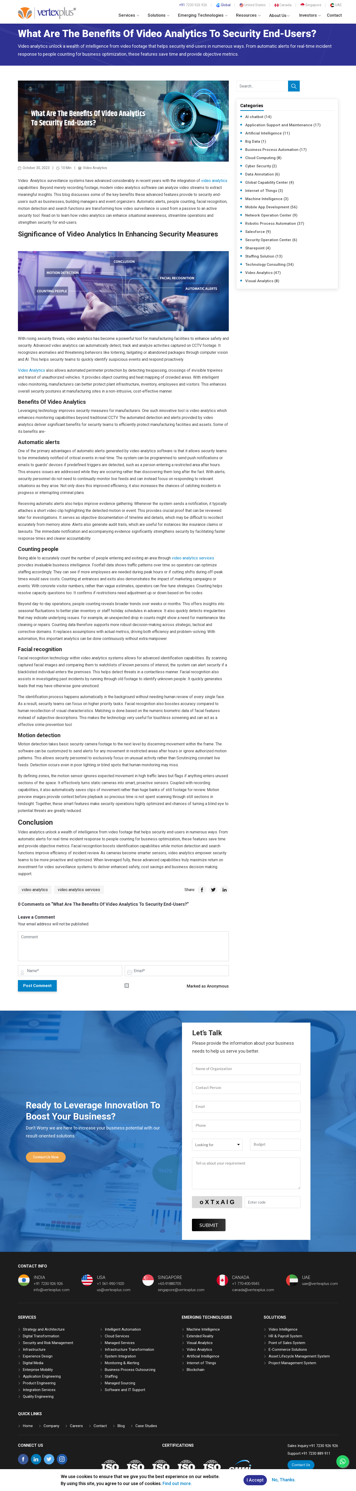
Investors (310, 15)
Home (28, 1426)
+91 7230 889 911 (315, 1453)
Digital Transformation (41, 1336)
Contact (334, 15)
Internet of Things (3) (264, 190)
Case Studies (146, 1426)
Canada (283, 5)
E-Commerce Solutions (288, 1349)
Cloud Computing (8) (263, 158)
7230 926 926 (193, 5)
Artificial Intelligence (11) (267, 133)
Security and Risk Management (48, 1343)
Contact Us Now (46, 1157)
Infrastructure (34, 1349)
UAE (336, 5)
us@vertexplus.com (113, 1290)
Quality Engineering (38, 1396)
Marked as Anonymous (208, 986)
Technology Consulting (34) (269, 264)
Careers (76, 1426)
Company (51, 1426)
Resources (248, 15)
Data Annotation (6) (262, 174)
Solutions (159, 15)
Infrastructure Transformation (129, 1349)
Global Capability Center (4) (269, 182)
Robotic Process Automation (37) (274, 223)
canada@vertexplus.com (253, 1290)
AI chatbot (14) (258, 117)
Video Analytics (31, 370)
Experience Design (38, 1356)
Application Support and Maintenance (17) (283, 125)
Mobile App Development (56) (271, 207)
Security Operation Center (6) (271, 240)
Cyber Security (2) (261, 166)
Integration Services (39, 1390)
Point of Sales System (287, 1343)
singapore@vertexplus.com (181, 1290)
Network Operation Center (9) (271, 215)
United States (252, 5)
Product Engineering (39, 1383)
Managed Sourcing (120, 1383)
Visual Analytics (200, 1343)
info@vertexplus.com (51, 1290)
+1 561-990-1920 (110, 1283)
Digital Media (33, 1363)
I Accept (255, 1480)
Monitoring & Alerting (122, 1363)
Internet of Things (201, 1363)
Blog (121, 1426)
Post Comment (37, 985)
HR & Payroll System (285, 1336)
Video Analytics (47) (263, 273)
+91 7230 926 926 (48, 1283)
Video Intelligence (283, 1329)
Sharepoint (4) (258, 248)
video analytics (214, 180)
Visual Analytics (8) (262, 281)
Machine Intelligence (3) (267, 199)
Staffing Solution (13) (264, 256)
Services (129, 15)
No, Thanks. (284, 1479)
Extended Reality (200, 1336)
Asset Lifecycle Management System (299, 1356)
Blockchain (195, 1369)
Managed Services (120, 1343)
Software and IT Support (125, 1390)
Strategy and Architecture (44, 1329)
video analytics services (193, 558)
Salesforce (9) (258, 231)
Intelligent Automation (123, 1329)
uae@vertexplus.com (320, 1283)
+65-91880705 (169, 1283)
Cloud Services (117, 1336)
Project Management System (292, 1363)
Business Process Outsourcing (130, 1369)
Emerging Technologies (203, 15)
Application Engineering (42, 1376)
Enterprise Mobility (38, 1369)
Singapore (310, 5)
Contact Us (301, 1465)
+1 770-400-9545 (245, 1283)
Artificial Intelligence (203, 1356)
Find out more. (177, 1483)
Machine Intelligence (203, 1329)
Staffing (111, 1376)
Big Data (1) (255, 141)
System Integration (120, 1356)
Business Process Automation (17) (276, 149)
